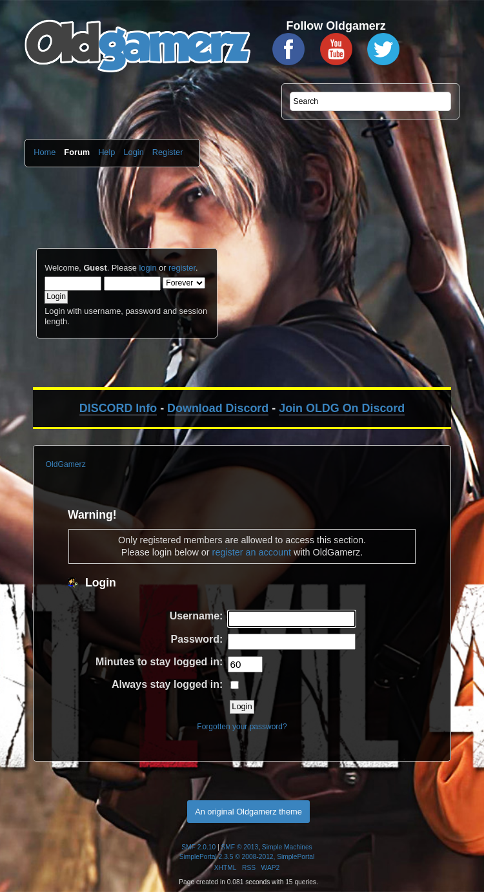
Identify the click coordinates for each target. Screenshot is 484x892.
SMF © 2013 (240, 847)
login (147, 268)
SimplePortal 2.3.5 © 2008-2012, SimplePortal (247, 856)
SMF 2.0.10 (198, 847)
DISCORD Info (118, 408)
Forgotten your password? (242, 726)
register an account (251, 552)
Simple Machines (287, 847)
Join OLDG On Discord (342, 408)
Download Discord (217, 408)
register (182, 268)
